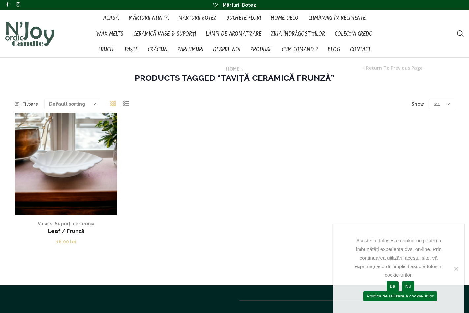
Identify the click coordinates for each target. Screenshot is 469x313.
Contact (360, 49)
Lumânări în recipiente (337, 18)
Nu (408, 286)
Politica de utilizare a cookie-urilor (400, 296)
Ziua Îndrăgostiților (298, 33)
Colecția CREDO (354, 33)
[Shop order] (72, 104)
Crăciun (158, 49)
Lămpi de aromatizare (233, 33)
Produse (261, 49)
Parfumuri (190, 49)
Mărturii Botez (239, 5)
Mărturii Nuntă (149, 18)
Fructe (106, 49)
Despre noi (226, 49)
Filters (26, 104)
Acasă (111, 18)
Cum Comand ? (300, 49)
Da (392, 286)
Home (233, 69)
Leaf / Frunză (66, 231)
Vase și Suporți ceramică (66, 223)
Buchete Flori (243, 18)
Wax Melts (109, 33)
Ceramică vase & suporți (164, 33)
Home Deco (284, 18)
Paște (131, 49)
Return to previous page (394, 68)
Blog (334, 49)
